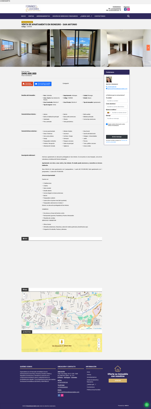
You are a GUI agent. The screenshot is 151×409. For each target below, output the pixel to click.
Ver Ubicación (57, 346)
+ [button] (24, 294)
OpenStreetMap (98, 328)
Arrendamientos (43, 16)
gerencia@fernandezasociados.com (117, 88)
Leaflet (87, 328)
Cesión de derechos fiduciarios (65, 16)
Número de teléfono (111, 109)
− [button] (24, 297)
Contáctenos (100, 16)
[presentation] (116, 129)
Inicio (23, 16)
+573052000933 (116, 8)
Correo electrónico (111, 104)
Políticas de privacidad (93, 389)
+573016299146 (114, 10)
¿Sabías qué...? (86, 16)
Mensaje (108, 115)
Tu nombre (109, 98)
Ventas (31, 16)
